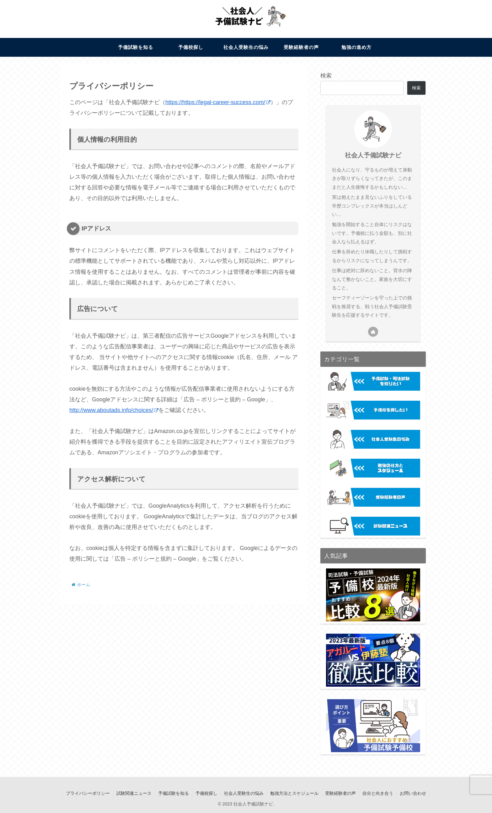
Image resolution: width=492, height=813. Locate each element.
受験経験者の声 (340, 793)
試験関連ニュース (134, 793)
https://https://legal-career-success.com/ (217, 102)
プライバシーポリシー (88, 793)
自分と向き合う (377, 793)
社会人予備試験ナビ (373, 155)
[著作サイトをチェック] (373, 332)
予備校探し (206, 793)
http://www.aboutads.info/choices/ (113, 410)
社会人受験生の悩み (244, 793)
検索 (326, 75)
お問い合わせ (413, 793)
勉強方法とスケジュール (294, 793)
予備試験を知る (173, 793)
